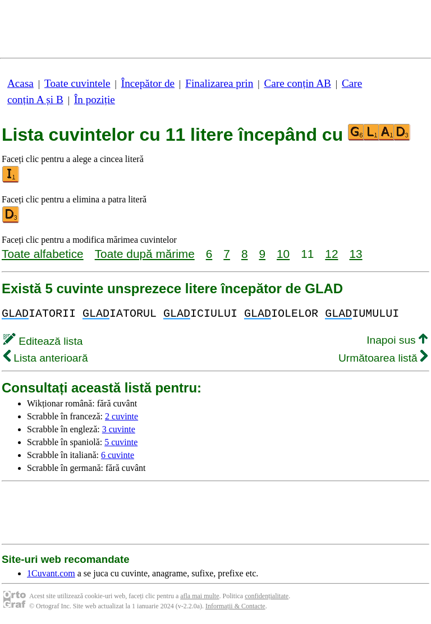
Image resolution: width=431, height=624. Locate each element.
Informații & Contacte (235, 606)
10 (283, 253)
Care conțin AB (297, 83)
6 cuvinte (117, 455)
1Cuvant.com (51, 573)
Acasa (20, 83)
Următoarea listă (383, 358)
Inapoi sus (397, 340)
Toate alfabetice (43, 253)
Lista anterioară (45, 358)
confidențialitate (266, 596)
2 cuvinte (121, 416)
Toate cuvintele (77, 83)
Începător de (148, 83)
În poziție (94, 99)
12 (331, 253)
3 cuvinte (118, 429)
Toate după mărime (145, 253)
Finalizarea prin (219, 83)
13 (355, 253)
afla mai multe (199, 596)
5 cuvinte (120, 442)
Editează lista (42, 341)
